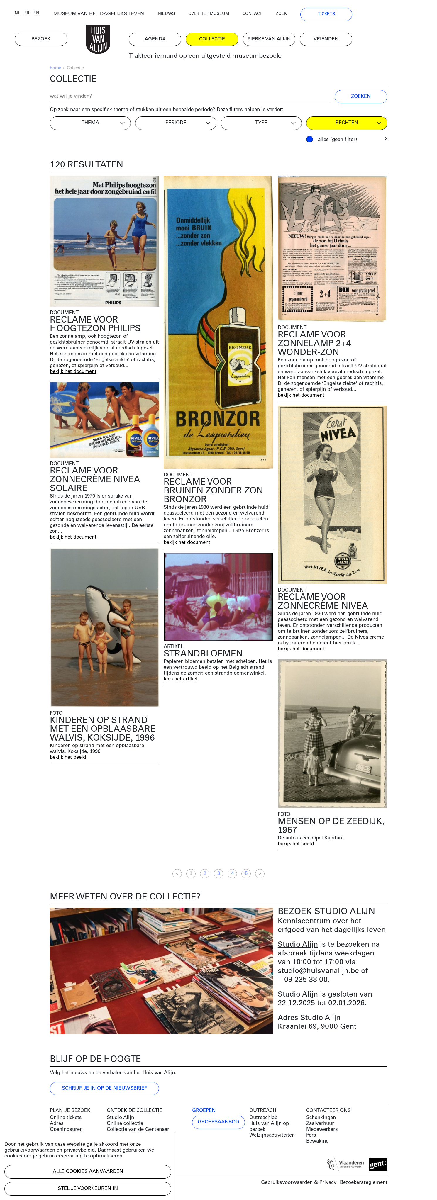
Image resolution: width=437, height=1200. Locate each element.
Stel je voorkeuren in (88, 1188)
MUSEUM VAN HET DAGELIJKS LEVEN (133, 15)
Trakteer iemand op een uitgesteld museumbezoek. (240, 58)
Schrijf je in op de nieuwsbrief (104, 1090)
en (71, 15)
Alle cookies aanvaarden (88, 1171)
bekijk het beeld (68, 759)
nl (52, 15)
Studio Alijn (298, 947)
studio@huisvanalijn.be (318, 973)
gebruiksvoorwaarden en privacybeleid (49, 1150)
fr (62, 15)
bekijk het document (73, 373)
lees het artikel (181, 681)
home (55, 70)
